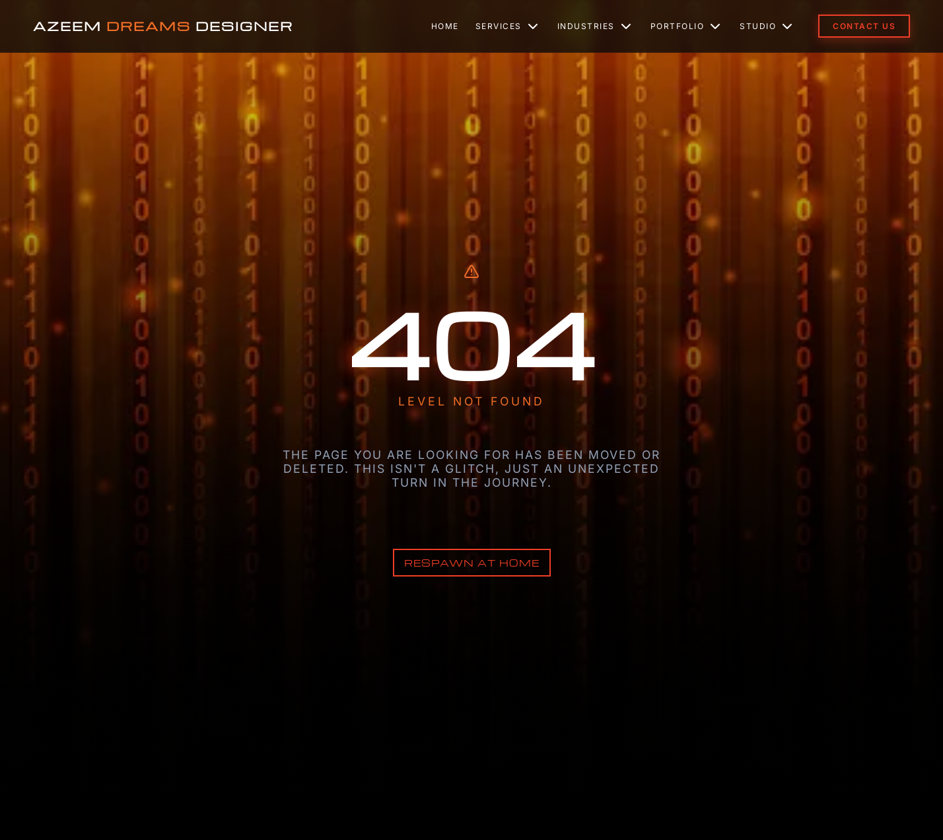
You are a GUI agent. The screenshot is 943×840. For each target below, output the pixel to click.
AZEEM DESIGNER (163, 26)
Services (508, 26)
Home (445, 26)
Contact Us (864, 26)
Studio (767, 26)
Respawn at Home (472, 563)
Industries (595, 26)
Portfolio (687, 26)
